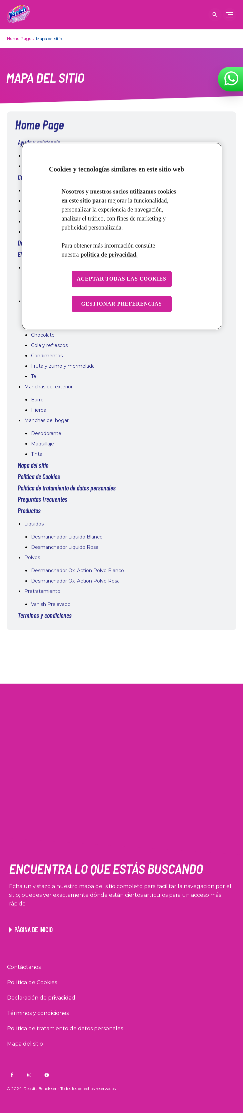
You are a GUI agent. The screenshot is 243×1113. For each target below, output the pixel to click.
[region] (122, 236)
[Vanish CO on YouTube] (46, 1075)
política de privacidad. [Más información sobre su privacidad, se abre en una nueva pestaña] (109, 254)
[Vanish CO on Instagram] (29, 1075)
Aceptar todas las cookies (121, 279)
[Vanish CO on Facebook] (12, 1075)
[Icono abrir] (215, 14)
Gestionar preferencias (121, 304)
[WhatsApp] (231, 78)
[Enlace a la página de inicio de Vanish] (31, 929)
